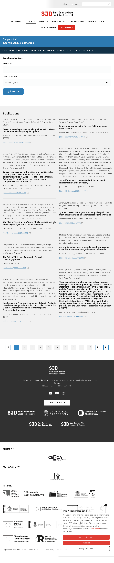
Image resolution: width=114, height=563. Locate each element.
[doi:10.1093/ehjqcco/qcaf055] (14, 192)
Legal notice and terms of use (14, 549)
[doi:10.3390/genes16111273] (14, 268)
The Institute (17, 21)
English (64, 4)
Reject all (86, 543)
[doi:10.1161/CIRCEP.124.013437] (16, 321)
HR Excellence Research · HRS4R (80, 50)
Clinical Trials (96, 21)
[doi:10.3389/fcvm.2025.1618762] (72, 137)
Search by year (10, 77)
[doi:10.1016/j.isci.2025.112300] (71, 258)
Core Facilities (76, 21)
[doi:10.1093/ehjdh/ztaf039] (70, 223)
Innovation (58, 21)
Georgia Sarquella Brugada (18, 43)
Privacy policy (34, 549)
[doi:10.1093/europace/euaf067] (71, 316)
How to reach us (57, 403)
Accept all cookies (86, 537)
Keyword (7, 64)
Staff (14, 39)
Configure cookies (86, 548)
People (31, 21)
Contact (76, 4)
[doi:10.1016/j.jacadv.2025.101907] (72, 191)
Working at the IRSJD (19, 50)
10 (89, 347)
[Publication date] (57, 82)
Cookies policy (48, 549)
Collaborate (66, 27)
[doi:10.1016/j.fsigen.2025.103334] (16, 142)
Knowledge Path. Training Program (47, 50)
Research (43, 21)
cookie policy (94, 529)
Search (15, 91)
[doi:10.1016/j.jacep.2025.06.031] (15, 233)
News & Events (48, 27)
